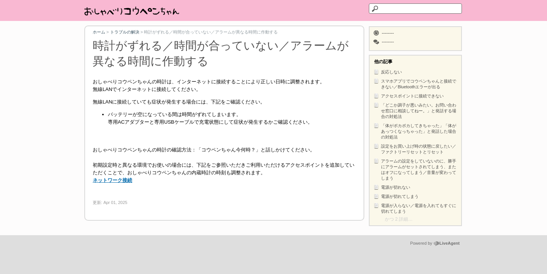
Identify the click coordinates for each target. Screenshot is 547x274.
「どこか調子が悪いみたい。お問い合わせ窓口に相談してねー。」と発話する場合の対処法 (414, 110)
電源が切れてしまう (396, 196)
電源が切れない (391, 187)
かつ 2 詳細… (399, 219)
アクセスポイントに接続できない (408, 95)
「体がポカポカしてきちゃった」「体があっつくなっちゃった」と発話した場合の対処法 (414, 130)
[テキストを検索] (415, 8)
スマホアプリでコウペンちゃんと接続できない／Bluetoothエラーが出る (414, 83)
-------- (388, 33)
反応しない (387, 71)
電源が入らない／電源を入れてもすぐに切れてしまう (414, 207)
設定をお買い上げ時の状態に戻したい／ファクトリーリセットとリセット (414, 148)
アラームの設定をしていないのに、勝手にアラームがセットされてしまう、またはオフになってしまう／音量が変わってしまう (414, 169)
